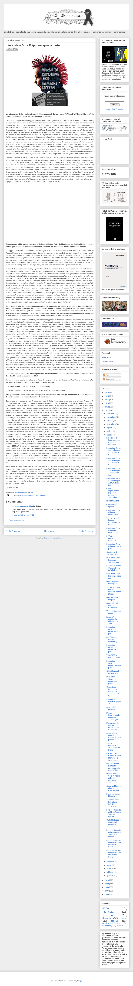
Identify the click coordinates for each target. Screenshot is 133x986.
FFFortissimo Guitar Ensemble (111, 538)
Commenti (108, 379)
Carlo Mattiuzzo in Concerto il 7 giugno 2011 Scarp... (113, 823)
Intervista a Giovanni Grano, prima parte (112, 680)
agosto (110, 428)
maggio (110, 861)
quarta (42, 495)
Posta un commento (16, 520)
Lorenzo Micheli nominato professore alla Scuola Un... (113, 767)
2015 (107, 396)
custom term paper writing (22, 506)
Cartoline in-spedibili (111, 505)
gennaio (110, 876)
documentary (107, 925)
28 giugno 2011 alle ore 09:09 (23, 515)
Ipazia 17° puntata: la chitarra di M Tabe (112, 620)
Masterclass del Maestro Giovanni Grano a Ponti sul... (113, 726)
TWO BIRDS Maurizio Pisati (113, 656)
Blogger (80, 981)
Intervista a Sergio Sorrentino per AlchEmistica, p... (113, 481)
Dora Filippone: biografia (112, 598)
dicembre (111, 413)
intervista (35, 495)
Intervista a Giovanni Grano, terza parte (112, 648)
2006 (107, 894)
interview (105, 923)
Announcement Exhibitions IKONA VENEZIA (112, 803)
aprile (109, 865)
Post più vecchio (86, 531)
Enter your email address (114, 96)
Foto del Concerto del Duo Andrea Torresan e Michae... (113, 813)
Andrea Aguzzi (22, 492)
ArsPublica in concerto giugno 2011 (113, 701)
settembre (111, 424)
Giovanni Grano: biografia (113, 708)
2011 (107, 410)
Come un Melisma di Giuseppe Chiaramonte (113, 788)
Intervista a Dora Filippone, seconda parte (113, 560)
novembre (111, 417)
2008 (107, 887)
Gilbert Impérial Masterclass (112, 672)
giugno (110, 435)
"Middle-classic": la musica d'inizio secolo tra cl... (113, 521)
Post (106, 375)
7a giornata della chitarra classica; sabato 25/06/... (113, 590)
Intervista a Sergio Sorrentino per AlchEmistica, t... (113, 461)
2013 (107, 403)
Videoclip (106, 918)
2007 (107, 891)
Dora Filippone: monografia (112, 583)
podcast (114, 921)
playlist (119, 925)
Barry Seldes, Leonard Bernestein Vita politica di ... (113, 736)
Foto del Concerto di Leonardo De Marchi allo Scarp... (113, 843)
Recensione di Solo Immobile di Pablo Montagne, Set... (113, 778)
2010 (107, 880)
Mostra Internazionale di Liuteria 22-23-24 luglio (113, 716)
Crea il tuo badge (107, 361)
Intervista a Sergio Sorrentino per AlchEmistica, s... (113, 471)
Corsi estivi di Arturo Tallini (112, 553)
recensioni (108, 915)
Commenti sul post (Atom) (53, 538)
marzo (109, 869)
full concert (118, 923)
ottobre (110, 420)
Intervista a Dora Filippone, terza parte (113, 546)
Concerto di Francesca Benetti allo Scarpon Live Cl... (112, 691)
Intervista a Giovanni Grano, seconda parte (113, 664)
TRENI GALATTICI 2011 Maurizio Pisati (113, 746)
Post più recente (13, 531)
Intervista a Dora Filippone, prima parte (113, 576)
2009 (107, 884)
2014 (107, 400)
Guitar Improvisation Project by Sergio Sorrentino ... (112, 493)
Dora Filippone (25, 495)
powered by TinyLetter (115, 109)
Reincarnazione (112, 501)
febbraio (110, 872)
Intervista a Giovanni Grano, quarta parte (112, 630)
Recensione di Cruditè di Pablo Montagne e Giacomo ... (113, 756)
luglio (109, 431)
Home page (49, 531)
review (124, 918)
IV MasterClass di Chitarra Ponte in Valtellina (113, 568)
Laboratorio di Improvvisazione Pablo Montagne (113, 441)
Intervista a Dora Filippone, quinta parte (113, 512)
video (105, 908)
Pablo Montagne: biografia (113, 795)
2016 (107, 392)
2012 (107, 407)
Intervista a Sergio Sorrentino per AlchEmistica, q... (113, 451)
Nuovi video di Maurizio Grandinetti (112, 605)
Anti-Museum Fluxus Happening (111, 639)
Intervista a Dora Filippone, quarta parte (113, 530)
